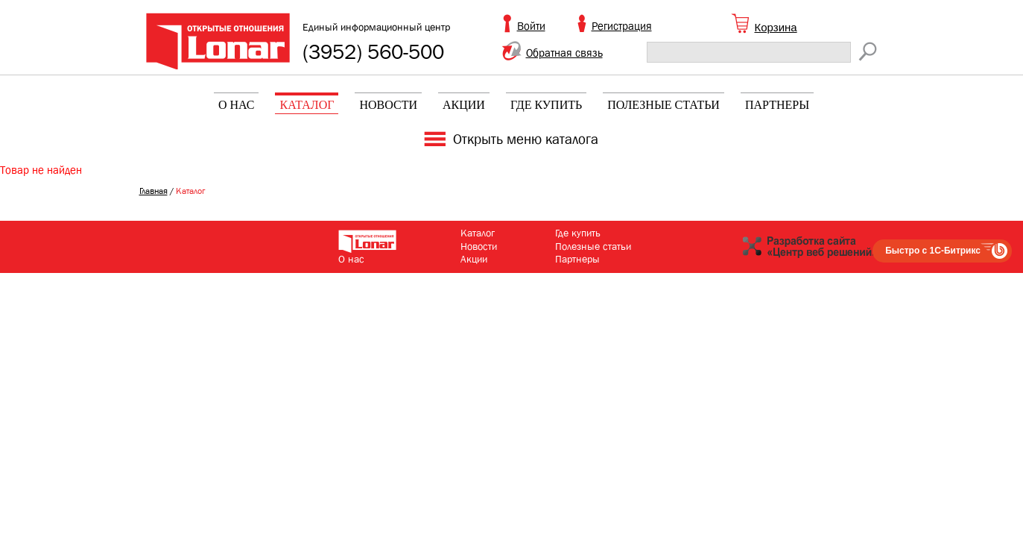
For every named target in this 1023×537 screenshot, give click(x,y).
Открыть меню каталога (525, 139)
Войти (531, 26)
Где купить (546, 104)
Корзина (776, 27)
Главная (153, 191)
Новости (388, 104)
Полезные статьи (663, 104)
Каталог (306, 104)
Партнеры (777, 104)
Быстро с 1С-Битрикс (933, 250)
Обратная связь (564, 52)
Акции (464, 104)
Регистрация (622, 26)
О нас (236, 104)
